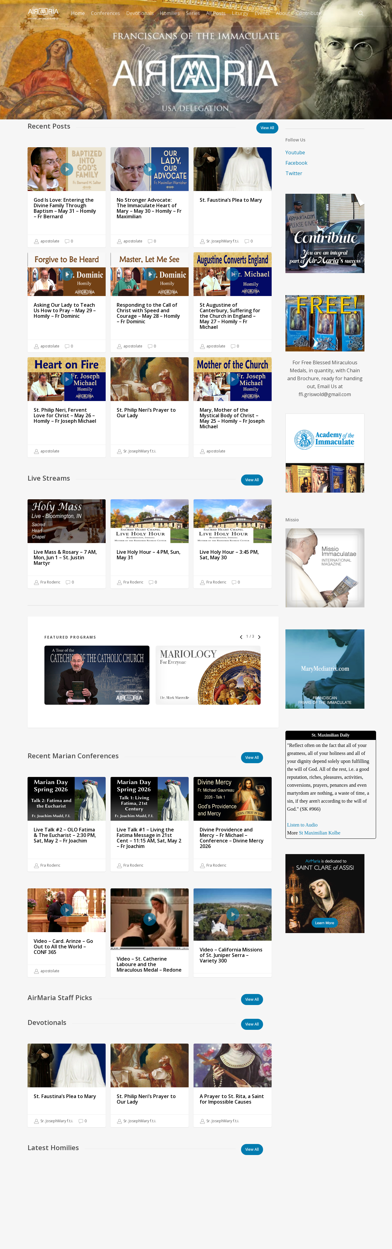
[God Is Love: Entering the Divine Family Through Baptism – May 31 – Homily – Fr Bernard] (67, 197)
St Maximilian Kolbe (319, 832)
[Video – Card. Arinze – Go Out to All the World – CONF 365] (67, 943)
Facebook (296, 162)
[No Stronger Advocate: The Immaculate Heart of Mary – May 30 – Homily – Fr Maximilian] (150, 197)
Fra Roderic (47, 592)
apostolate (46, 241)
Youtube (295, 152)
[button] (252, 480)
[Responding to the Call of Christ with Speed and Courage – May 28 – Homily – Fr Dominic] (150, 302)
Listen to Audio (302, 824)
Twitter (293, 173)
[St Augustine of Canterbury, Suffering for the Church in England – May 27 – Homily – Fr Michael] (233, 304)
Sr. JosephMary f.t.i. (219, 241)
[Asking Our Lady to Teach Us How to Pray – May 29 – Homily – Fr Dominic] (67, 302)
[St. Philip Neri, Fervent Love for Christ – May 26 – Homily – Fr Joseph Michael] (67, 417)
